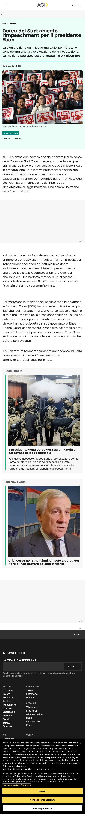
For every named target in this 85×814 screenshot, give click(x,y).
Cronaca (8, 690)
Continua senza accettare (42, 799)
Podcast (30, 697)
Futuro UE (31, 710)
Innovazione (9, 704)
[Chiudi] (80, 743)
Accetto (42, 791)
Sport (6, 719)
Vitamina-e (32, 707)
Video (29, 690)
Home (5, 23)
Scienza (7, 726)
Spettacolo (9, 712)
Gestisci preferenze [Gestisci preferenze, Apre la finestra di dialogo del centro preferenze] (42, 808)
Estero (13, 23)
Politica (7, 701)
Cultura (7, 708)
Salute (6, 722)
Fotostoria (32, 694)
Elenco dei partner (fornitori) (16, 783)
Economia (8, 697)
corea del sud (11, 133)
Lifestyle (7, 715)
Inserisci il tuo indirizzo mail (20, 660)
